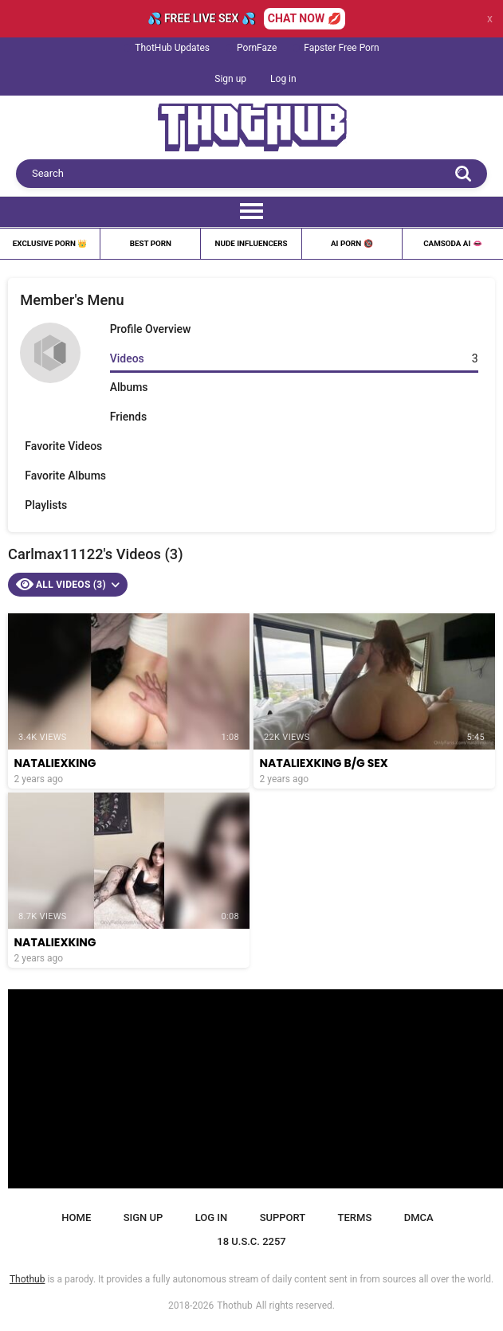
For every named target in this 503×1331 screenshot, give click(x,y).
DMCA (419, 1217)
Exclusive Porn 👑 (50, 243)
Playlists (46, 505)
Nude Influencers (251, 243)
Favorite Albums (65, 475)
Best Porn (150, 243)
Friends (128, 416)
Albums (129, 387)
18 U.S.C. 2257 (251, 1241)
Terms (355, 1217)
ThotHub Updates (172, 47)
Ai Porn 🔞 (352, 243)
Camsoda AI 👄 (452, 243)
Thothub (235, 1305)
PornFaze (257, 47)
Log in (283, 78)
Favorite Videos (63, 446)
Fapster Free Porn (341, 47)
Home (76, 1217)
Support (283, 1217)
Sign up (230, 78)
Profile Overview (150, 329)
